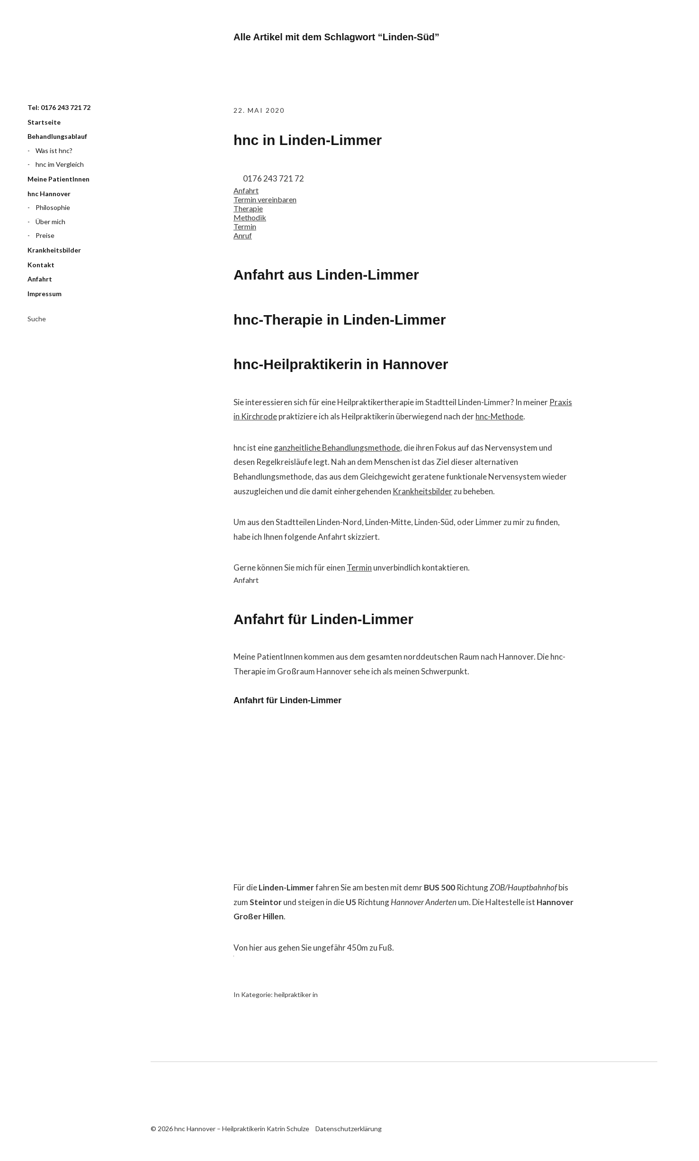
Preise (45, 235)
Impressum (44, 294)
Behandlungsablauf (57, 136)
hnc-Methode (499, 416)
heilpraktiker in (296, 994)
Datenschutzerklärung (348, 1129)
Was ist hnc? (54, 150)
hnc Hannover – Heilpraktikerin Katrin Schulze (74, 58)
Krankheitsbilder (54, 250)
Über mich (50, 222)
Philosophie (53, 207)
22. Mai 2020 (259, 110)
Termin (359, 567)
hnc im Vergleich (60, 164)
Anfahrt (39, 279)
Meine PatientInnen (58, 179)
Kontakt (40, 265)
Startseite (44, 122)
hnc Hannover (49, 194)
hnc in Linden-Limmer (307, 140)
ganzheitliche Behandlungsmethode (337, 448)
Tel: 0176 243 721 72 (58, 107)
